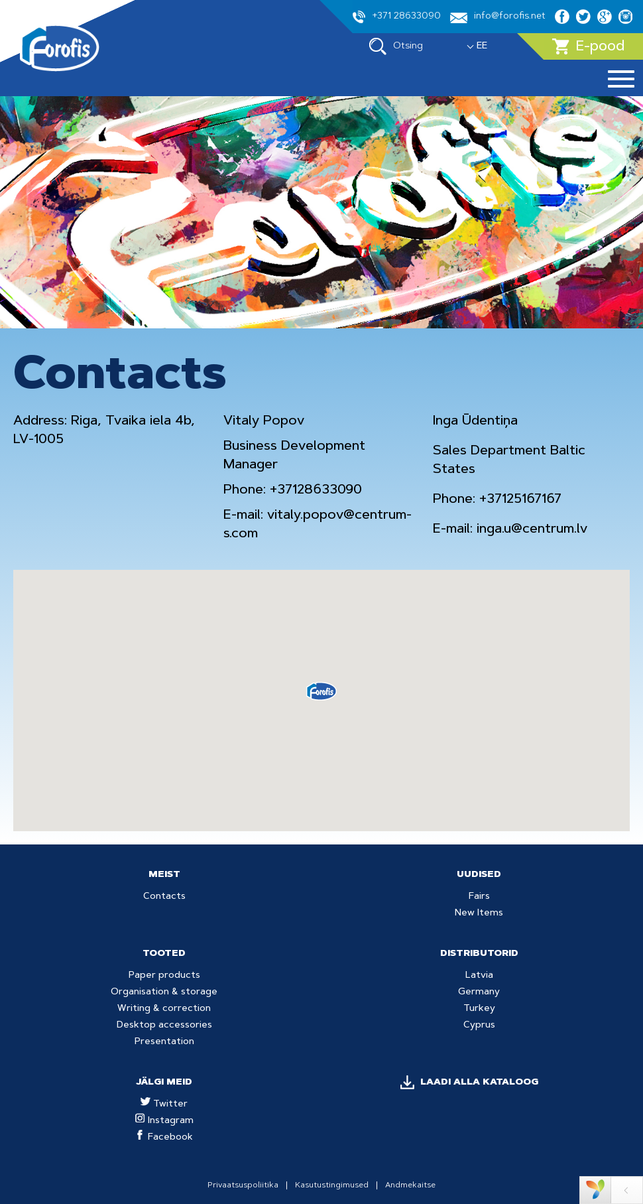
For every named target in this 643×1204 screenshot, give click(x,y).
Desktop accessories (164, 1025)
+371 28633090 (397, 17)
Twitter (164, 1104)
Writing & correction (164, 1009)
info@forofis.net (498, 17)
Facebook (164, 1137)
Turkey (479, 1009)
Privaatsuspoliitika (242, 1185)
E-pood (588, 46)
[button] (321, 691)
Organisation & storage (164, 992)
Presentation (164, 1042)
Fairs (479, 897)
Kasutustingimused (332, 1185)
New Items (479, 913)
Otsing (396, 46)
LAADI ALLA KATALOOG (479, 1082)
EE (482, 46)
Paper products (164, 975)
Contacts (164, 897)
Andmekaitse (410, 1185)
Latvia (479, 975)
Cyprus (479, 1025)
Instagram (164, 1121)
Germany (479, 992)
